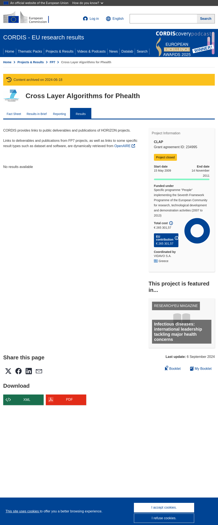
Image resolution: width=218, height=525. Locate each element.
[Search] (206, 18)
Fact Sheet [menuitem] (14, 114)
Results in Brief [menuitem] (37, 114)
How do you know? (87, 3)
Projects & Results (60, 51)
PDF (69, 399)
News (113, 51)
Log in (91, 18)
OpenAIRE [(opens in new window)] (123, 146)
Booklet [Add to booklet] (173, 368)
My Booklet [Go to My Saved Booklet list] (201, 369)
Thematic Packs (30, 51)
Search (142, 51)
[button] (114, 19)
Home (9, 51)
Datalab (127, 51)
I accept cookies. (164, 507)
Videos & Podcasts (91, 51)
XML (26, 400)
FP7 (52, 62)
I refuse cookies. (164, 518)
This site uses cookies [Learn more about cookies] (23, 511)
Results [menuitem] (81, 114)
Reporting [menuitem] (59, 114)
